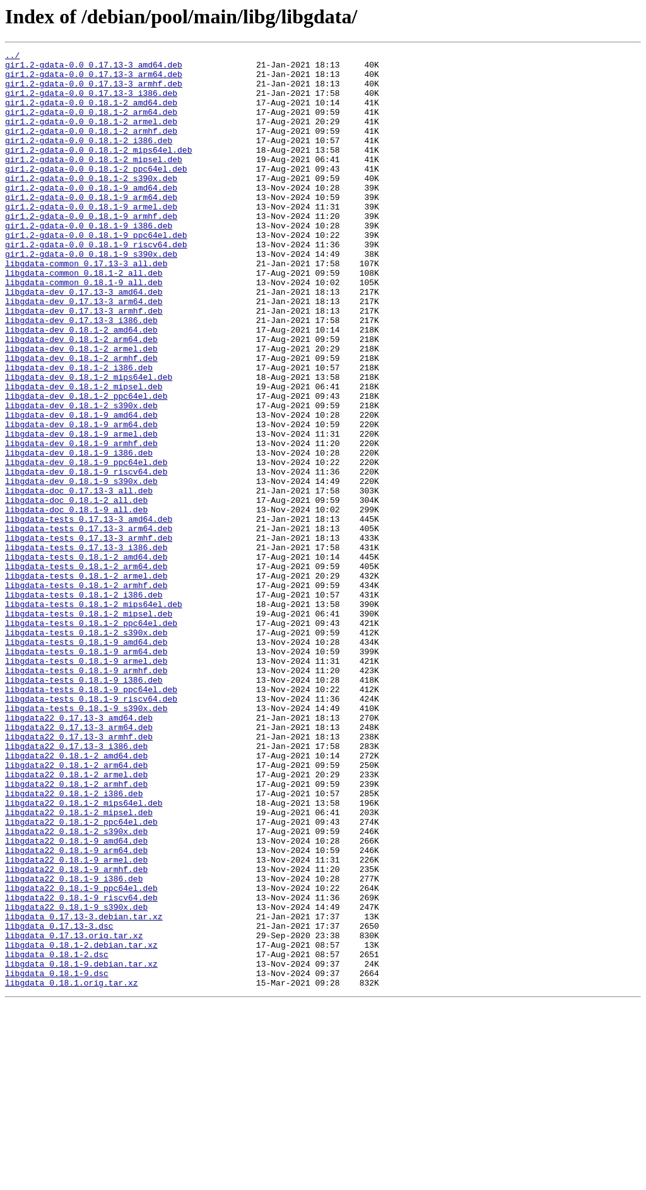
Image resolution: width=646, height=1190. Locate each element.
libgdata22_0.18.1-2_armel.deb (76, 920)
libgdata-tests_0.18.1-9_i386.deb (84, 806)
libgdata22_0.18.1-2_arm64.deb (76, 908)
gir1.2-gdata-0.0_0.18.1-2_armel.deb (91, 136)
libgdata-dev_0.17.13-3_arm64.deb (84, 352)
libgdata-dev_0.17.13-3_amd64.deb (84, 340)
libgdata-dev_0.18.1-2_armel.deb (81, 409)
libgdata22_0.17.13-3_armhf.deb (79, 874)
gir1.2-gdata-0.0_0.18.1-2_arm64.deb (91, 125)
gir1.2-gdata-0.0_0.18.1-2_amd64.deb (91, 113)
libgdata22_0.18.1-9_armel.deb (76, 1022)
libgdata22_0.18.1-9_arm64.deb (76, 1010)
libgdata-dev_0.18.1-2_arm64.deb (81, 397)
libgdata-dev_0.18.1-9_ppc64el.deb (86, 545)
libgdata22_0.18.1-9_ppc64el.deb (81, 1056)
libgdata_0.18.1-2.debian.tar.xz (81, 1124)
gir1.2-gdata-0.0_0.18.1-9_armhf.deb (91, 250)
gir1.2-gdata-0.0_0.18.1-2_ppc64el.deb (96, 193)
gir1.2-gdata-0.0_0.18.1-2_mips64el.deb (98, 170)
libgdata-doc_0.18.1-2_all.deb (76, 590)
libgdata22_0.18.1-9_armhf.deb (76, 1033)
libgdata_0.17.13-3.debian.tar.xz (84, 1090)
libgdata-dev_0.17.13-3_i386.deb (81, 374)
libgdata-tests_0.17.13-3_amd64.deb (88, 613)
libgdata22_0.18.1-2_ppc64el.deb (81, 976)
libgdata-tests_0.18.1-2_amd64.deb (86, 658)
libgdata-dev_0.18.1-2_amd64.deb (81, 386)
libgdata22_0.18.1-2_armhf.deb (76, 931)
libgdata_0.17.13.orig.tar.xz (74, 1113)
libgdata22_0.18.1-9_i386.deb (74, 1045)
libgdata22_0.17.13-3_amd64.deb (79, 851)
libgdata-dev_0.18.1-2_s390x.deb (81, 477)
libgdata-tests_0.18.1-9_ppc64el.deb (91, 817)
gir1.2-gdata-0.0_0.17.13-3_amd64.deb (93, 68)
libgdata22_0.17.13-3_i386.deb (76, 886)
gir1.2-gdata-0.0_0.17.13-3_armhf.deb (93, 91)
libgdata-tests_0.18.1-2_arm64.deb (86, 670)
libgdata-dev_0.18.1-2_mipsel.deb (84, 454)
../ (12, 56)
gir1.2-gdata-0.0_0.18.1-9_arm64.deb (91, 227)
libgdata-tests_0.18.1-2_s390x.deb (86, 749)
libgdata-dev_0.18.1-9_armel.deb (81, 511)
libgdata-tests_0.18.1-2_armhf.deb (86, 692)
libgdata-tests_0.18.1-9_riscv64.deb (91, 829)
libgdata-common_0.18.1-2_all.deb (84, 318)
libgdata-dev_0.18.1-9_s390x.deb (81, 568)
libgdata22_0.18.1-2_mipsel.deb (79, 965)
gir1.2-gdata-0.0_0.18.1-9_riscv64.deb (96, 284)
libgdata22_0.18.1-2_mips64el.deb (84, 954)
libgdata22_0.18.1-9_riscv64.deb (81, 1067)
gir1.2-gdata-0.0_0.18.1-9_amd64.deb (91, 215)
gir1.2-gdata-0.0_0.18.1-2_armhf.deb (91, 147)
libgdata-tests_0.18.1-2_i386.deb (84, 704)
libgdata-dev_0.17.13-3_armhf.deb (84, 363)
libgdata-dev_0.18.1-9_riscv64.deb (86, 556)
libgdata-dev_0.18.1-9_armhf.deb (81, 522)
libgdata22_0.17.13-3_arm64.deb (79, 863)
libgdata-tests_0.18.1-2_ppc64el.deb (91, 738)
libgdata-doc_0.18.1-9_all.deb (76, 602)
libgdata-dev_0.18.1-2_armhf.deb (81, 420)
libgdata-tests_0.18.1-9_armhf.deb (86, 795)
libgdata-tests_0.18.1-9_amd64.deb (86, 761)
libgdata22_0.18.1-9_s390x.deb (76, 1079)
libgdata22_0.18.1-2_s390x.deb (76, 988)
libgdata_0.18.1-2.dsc (57, 1135)
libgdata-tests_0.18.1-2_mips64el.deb (93, 715)
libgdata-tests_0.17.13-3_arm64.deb (88, 624)
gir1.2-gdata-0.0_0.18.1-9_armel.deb (91, 238)
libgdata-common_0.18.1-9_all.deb (84, 329)
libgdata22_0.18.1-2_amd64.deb (76, 897)
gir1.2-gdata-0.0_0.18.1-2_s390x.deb (91, 204)
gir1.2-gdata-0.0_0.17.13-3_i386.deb (91, 102)
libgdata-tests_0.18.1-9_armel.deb (86, 783)
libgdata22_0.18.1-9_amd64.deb (76, 999)
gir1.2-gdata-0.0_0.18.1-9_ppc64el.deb (96, 272)
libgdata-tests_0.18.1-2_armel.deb (86, 681)
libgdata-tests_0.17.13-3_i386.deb (86, 647)
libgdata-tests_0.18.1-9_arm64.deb (86, 772)
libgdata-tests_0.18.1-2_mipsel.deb (88, 727)
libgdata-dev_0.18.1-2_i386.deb (79, 431)
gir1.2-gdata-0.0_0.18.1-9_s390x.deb (91, 295)
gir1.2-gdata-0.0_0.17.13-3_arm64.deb (93, 79)
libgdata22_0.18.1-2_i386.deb (74, 942)
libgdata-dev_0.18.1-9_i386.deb (79, 533)
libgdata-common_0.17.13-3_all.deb (86, 306)
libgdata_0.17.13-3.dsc (59, 1101)
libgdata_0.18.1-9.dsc (57, 1158)
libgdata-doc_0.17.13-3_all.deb (79, 579)
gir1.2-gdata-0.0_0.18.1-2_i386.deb (88, 159)
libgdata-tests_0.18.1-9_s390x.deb (86, 840)
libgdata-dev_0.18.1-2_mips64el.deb (88, 443)
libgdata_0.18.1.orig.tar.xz (71, 1169)
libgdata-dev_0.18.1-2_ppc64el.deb (86, 465)
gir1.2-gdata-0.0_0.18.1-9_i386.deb (88, 261)
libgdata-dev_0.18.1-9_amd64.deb (81, 488)
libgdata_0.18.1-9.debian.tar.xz (81, 1147)
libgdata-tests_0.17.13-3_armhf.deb (88, 636)
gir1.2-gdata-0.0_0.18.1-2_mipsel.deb (93, 181)
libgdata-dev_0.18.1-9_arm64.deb (81, 499)
